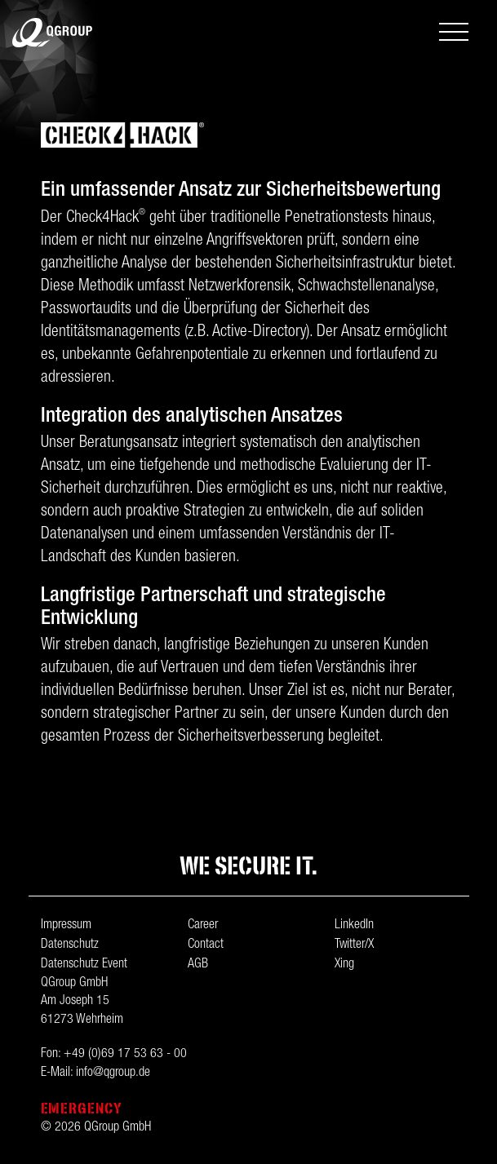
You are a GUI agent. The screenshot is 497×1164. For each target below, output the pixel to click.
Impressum (66, 925)
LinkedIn (354, 925)
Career (203, 925)
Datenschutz (70, 945)
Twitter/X (354, 945)
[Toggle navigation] (454, 34)
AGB (198, 964)
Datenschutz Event (84, 964)
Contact (206, 945)
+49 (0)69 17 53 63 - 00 (125, 1054)
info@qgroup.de (113, 1073)
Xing (344, 964)
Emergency (82, 1108)
